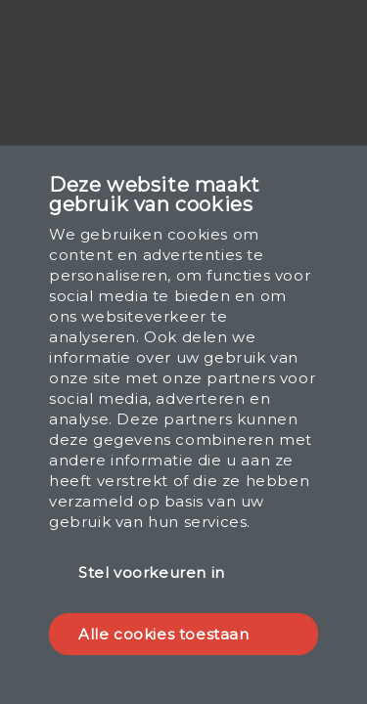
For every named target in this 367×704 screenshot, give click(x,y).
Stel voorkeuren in (151, 572)
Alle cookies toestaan (164, 634)
